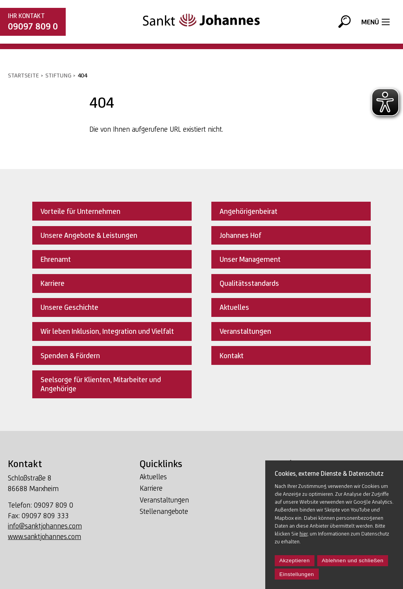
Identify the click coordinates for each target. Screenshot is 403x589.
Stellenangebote (164, 511)
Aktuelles (153, 476)
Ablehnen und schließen (353, 560)
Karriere (151, 488)
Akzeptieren (294, 560)
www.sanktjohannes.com (44, 536)
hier (303, 533)
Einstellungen (296, 574)
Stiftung (58, 75)
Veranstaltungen (164, 500)
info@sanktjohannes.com (45, 526)
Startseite (23, 75)
